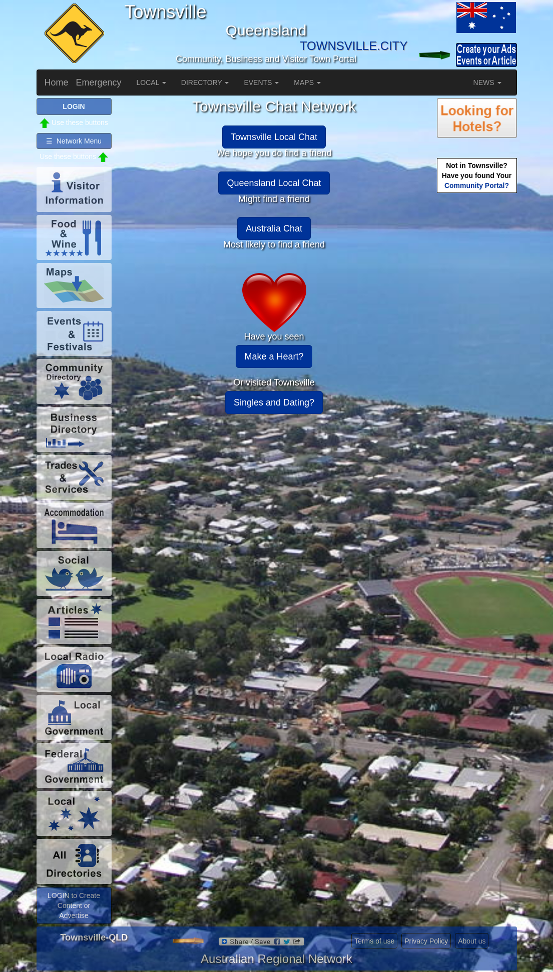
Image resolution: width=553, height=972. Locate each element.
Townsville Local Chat (274, 137)
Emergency (99, 83)
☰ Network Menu (74, 141)
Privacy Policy (426, 941)
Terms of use (374, 941)
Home (57, 83)
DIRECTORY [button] (205, 82)
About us (471, 941)
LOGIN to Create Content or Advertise (74, 906)
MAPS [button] (307, 82)
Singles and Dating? (274, 403)
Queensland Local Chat (274, 183)
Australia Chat (274, 229)
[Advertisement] (477, 353)
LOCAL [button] (151, 82)
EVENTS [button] (261, 82)
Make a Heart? (273, 357)
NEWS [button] (487, 82)
